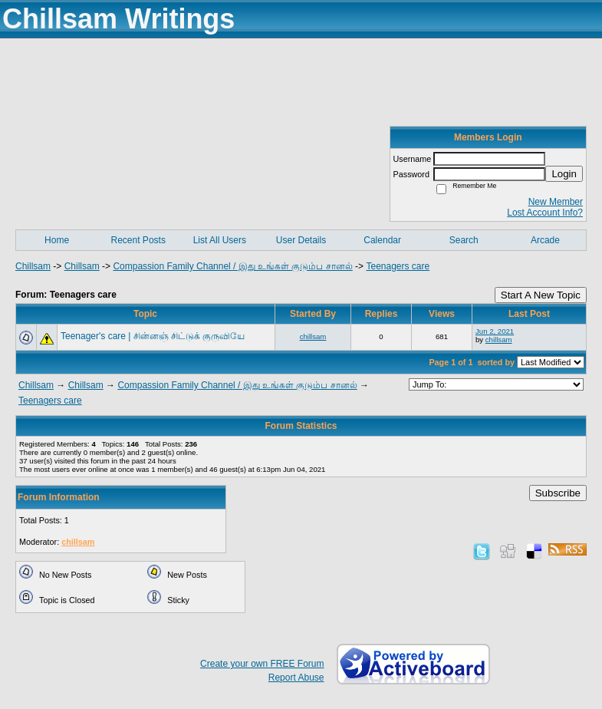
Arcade (545, 240)
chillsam (313, 336)
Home (56, 240)
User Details (301, 240)
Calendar (382, 240)
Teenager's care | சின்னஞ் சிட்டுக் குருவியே (153, 336)
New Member (555, 201)
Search (464, 240)
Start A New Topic (541, 295)
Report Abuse (296, 677)
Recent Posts (138, 240)
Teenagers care (397, 266)
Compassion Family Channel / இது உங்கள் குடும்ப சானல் (232, 266)
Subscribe (558, 493)
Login (564, 174)
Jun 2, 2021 (494, 331)
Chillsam (33, 266)
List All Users (219, 240)
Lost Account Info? (545, 212)
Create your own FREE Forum (262, 663)
